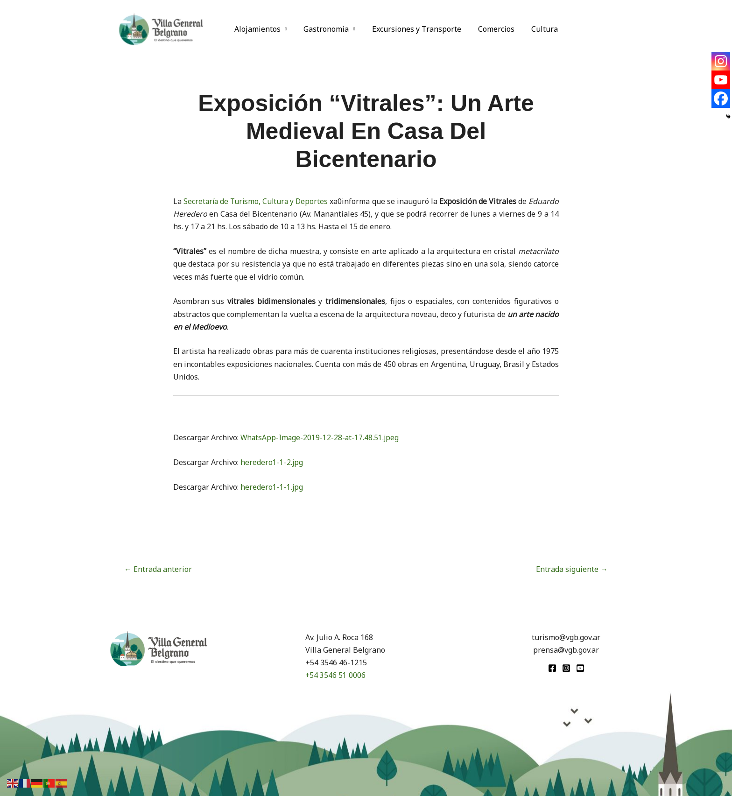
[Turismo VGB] (161, 28)
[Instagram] (720, 61)
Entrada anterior (158, 569)
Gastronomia (323, 29)
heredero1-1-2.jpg (271, 462)
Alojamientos (256, 29)
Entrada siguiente (572, 569)
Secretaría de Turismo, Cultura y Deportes (264, 201)
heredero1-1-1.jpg (271, 487)
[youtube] (580, 668)
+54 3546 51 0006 (335, 675)
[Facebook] (720, 98)
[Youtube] (720, 79)
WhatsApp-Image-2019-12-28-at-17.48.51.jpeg (320, 437)
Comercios (490, 29)
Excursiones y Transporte (412, 29)
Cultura (536, 29)
